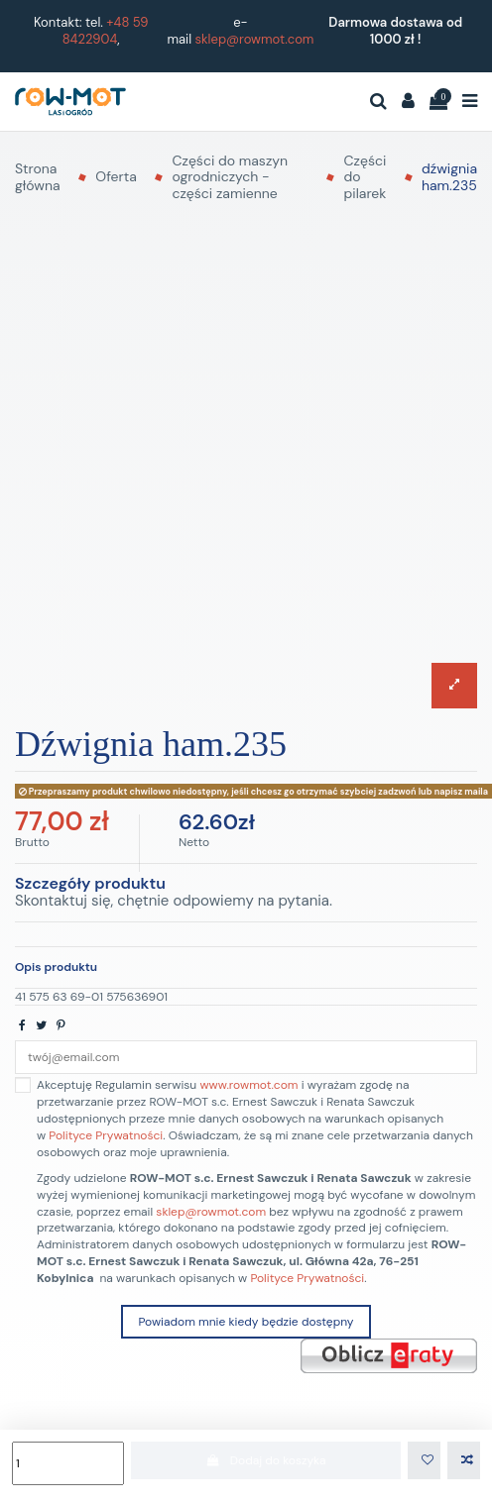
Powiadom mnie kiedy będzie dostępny (245, 1322)
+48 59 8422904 (105, 31)
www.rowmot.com (248, 1085)
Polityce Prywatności (106, 1135)
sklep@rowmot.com (254, 39)
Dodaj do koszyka (265, 1460)
